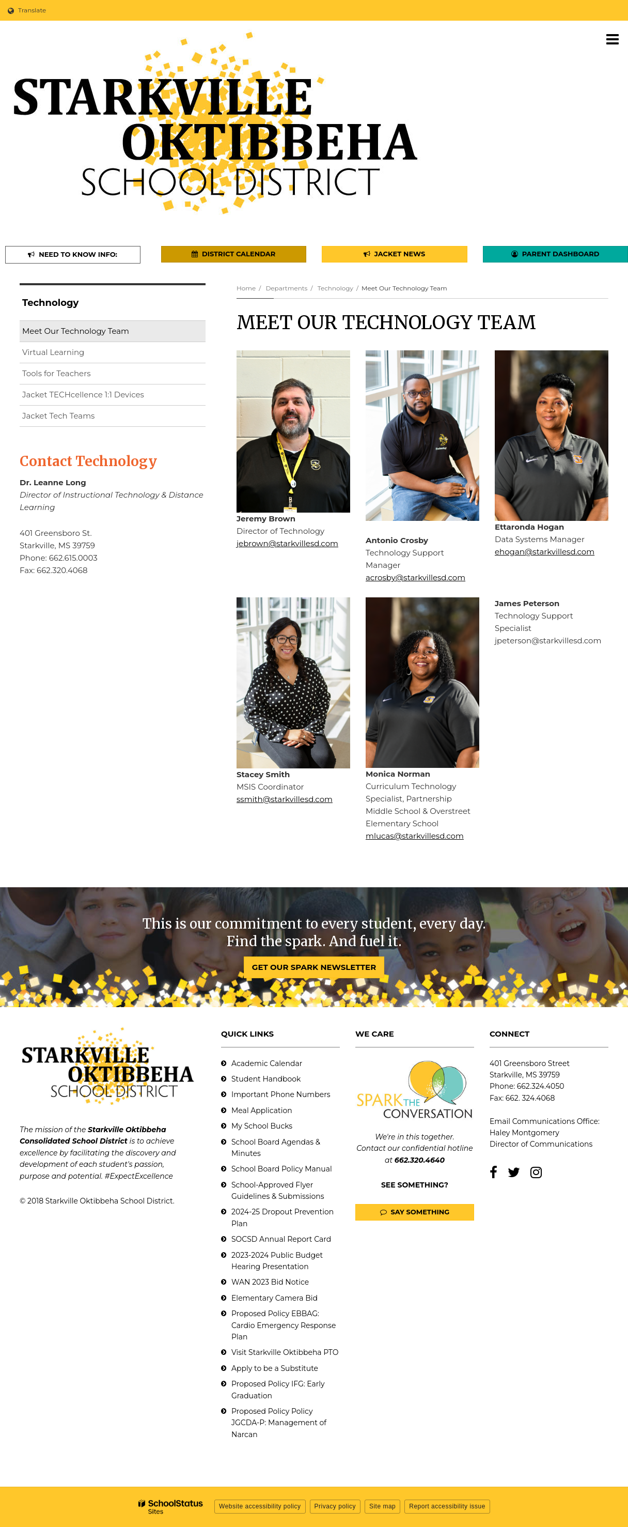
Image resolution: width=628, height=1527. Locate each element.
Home (246, 288)
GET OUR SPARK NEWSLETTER (314, 967)
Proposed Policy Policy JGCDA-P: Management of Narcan (278, 1423)
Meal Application (261, 1110)
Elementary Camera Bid (274, 1298)
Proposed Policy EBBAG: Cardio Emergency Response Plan (283, 1325)
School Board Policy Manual (281, 1169)
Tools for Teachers (56, 373)
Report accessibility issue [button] (447, 1506)
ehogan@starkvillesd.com (544, 552)
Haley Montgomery (524, 1132)
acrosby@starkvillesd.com (415, 577)
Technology (335, 288)
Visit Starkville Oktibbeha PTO (284, 1352)
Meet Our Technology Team (75, 331)
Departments (286, 288)
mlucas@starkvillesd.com (415, 836)
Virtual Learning (53, 352)
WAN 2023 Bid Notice (270, 1282)
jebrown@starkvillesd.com (287, 543)
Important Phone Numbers (281, 1094)
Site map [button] (382, 1506)
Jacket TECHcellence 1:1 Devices (83, 394)
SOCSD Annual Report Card (281, 1239)
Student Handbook (266, 1079)
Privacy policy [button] (335, 1506)
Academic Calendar (266, 1063)
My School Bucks (261, 1126)
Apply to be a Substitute (274, 1368)
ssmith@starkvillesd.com (285, 799)
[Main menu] (612, 39)
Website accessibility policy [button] (260, 1506)
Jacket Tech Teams (58, 416)
